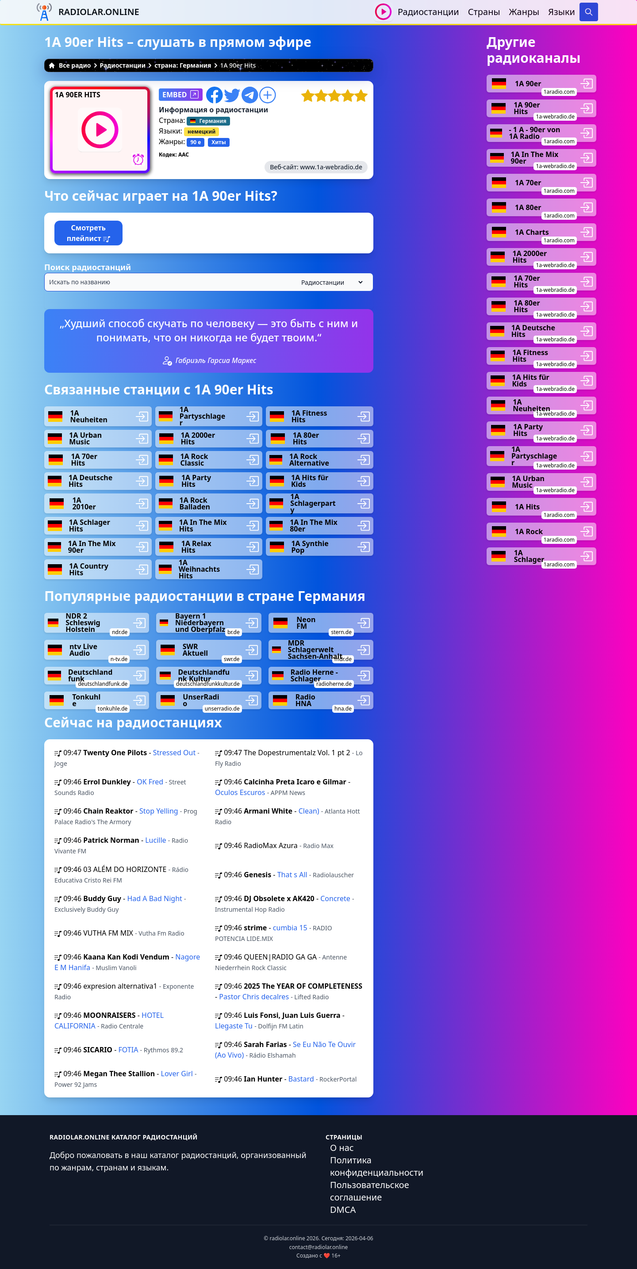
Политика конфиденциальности (376, 1166)
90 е (195, 142)
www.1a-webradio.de (331, 167)
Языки (561, 12)
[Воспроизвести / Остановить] (383, 12)
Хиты (218, 142)
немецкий (201, 131)
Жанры (524, 12)
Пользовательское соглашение (369, 1191)
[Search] (588, 12)
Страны (484, 12)
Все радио (69, 65)
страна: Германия (182, 65)
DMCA (343, 1209)
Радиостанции (428, 12)
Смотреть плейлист (88, 233)
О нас (342, 1148)
